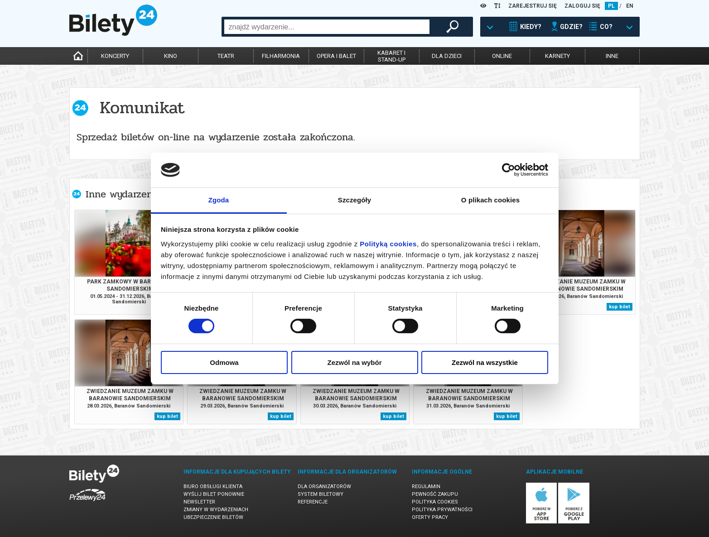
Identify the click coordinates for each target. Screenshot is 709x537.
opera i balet (336, 56)
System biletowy (320, 494)
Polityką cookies (388, 244)
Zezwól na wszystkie (485, 362)
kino (170, 56)
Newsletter (199, 502)
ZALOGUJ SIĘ (582, 6)
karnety (557, 56)
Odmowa (224, 362)
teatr (225, 56)
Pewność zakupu (435, 494)
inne (612, 56)
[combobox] (327, 27)
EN (629, 6)
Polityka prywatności (442, 510)
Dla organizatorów (324, 486)
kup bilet (619, 307)
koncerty (115, 56)
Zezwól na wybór (354, 362)
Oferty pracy (430, 517)
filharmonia (281, 56)
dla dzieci (447, 56)
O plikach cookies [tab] (490, 200)
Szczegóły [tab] (354, 200)
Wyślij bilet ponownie (213, 494)
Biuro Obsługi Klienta (212, 486)
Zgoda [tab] (218, 200)
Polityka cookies (435, 502)
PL (611, 6)
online (502, 56)
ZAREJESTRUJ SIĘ (532, 6)
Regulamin (426, 486)
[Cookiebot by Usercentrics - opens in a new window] (508, 170)
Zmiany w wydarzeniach (215, 510)
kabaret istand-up (391, 56)
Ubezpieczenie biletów (213, 517)
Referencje (313, 502)
